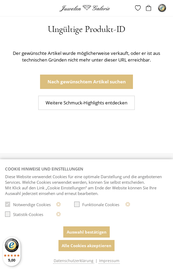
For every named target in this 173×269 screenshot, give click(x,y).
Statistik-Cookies (24, 214)
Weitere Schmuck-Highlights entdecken (86, 103)
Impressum (109, 260)
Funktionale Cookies (96, 204)
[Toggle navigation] (8, 8)
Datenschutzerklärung (73, 260)
